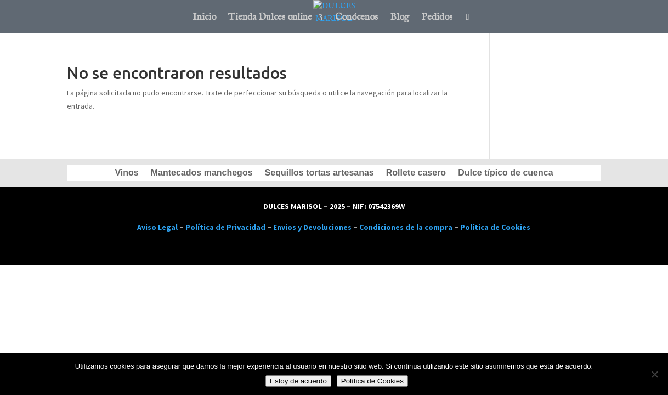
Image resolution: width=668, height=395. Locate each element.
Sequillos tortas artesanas (319, 173)
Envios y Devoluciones (312, 227)
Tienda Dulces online (270, 18)
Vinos (126, 173)
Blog (399, 18)
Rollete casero (416, 173)
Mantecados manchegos (202, 173)
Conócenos (356, 18)
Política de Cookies (495, 227)
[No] (654, 374)
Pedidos (436, 18)
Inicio (204, 18)
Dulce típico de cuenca (505, 173)
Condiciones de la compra (405, 227)
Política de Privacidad (225, 227)
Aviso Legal (157, 227)
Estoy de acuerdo (298, 381)
